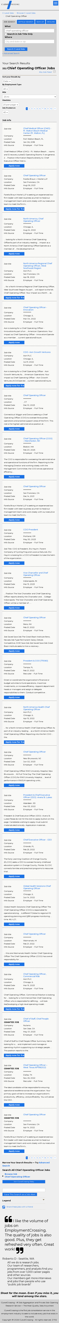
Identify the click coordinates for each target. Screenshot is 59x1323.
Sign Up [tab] (40, 22)
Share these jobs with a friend (19, 1207)
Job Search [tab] (9, 22)
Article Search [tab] (25, 22)
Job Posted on (8, 108)
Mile (4, 92)
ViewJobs (6, 100)
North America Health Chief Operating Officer (36, 708)
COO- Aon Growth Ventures (37, 352)
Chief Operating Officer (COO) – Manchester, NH (37, 439)
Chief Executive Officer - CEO (37, 840)
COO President (30, 529)
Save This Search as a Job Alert (19, 1194)
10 (51, 108)
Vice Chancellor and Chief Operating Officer (35, 574)
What (8, 26)
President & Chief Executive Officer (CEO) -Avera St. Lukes (37, 796)
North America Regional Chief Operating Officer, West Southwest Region (37, 265)
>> (55, 108)
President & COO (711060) (35, 661)
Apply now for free (15, 209)
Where (8, 37)
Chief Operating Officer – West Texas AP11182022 (35, 1066)
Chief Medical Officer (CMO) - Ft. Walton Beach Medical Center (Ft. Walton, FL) (37, 130)
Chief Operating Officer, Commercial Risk (34, 975)
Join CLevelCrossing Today (24, 1182)
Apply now (14, 166)
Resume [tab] (51, 22)
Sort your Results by (11, 77)
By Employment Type (11, 85)
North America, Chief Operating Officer (33, 219)
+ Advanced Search (11, 53)
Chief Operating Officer (17, 1177)
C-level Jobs (8, 13)
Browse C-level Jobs (26, 13)
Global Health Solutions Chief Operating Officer (37, 887)
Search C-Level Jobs (16, 49)
